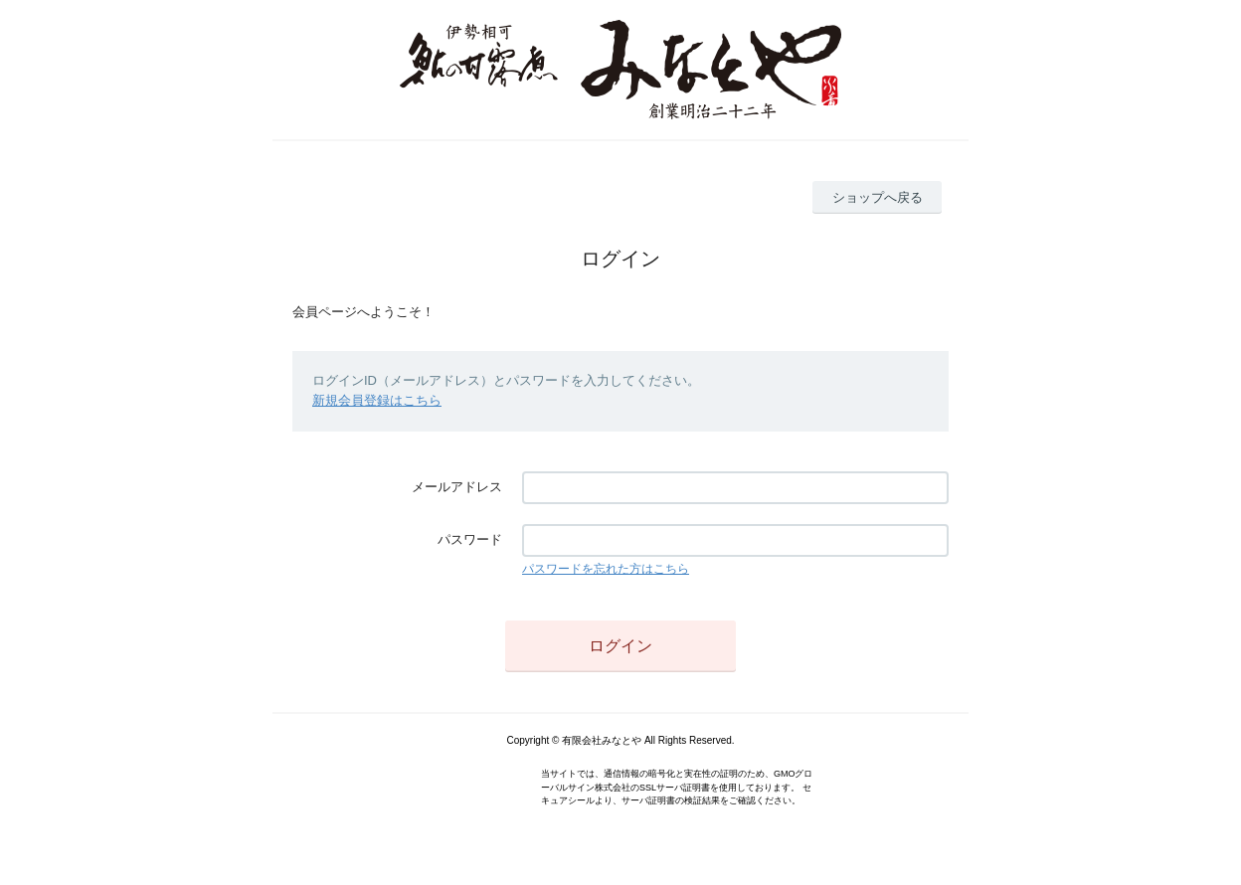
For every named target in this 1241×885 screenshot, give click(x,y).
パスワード (470, 539)
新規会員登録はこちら (377, 400)
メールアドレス (457, 486)
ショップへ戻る (877, 197)
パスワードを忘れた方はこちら (605, 569)
